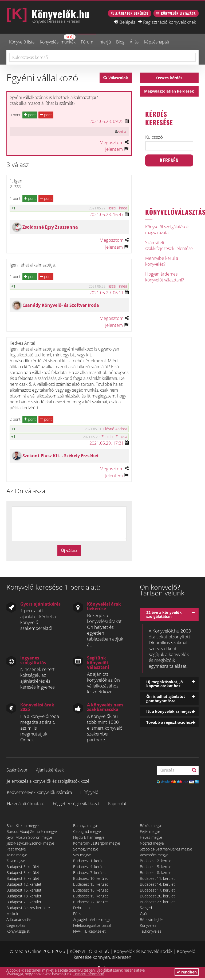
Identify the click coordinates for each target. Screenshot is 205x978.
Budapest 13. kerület (90, 884)
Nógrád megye (152, 843)
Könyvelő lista (21, 42)
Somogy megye (85, 849)
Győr (144, 913)
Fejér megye (150, 831)
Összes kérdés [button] (169, 77)
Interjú (104, 42)
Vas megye (82, 854)
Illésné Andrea (115, 428)
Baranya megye (85, 825)
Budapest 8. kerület (156, 872)
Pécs (77, 913)
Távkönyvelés (150, 931)
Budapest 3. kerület (22, 866)
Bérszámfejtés (152, 919)
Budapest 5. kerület (156, 866)
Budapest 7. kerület (89, 872)
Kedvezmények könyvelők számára (39, 792)
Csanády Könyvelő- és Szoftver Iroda (60, 305)
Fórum (87, 42)
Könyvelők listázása (178, 13)
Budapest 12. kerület (23, 884)
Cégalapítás (15, 925)
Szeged (146, 907)
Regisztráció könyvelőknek (169, 21)
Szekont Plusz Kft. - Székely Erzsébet (60, 456)
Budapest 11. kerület (157, 878)
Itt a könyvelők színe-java (170, 711)
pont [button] (30, 114)
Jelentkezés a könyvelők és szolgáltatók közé (48, 781)
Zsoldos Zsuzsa (114, 436)
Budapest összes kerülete (28, 907)
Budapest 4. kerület (89, 866)
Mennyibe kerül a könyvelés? (161, 261)
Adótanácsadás (18, 919)
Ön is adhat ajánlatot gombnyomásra (165, 698)
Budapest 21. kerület (23, 901)
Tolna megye (16, 854)
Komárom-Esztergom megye (96, 843)
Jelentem (114, 149)
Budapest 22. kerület (90, 901)
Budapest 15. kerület (23, 890)
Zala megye (15, 860)
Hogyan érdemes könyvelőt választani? (164, 277)
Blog (120, 42)
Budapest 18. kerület (23, 896)
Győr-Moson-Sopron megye (29, 837)
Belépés (127, 21)
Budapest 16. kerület (90, 890)
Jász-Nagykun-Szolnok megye (30, 843)
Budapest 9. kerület (22, 878)
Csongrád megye (87, 831)
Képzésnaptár (157, 42)
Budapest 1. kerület (89, 860)
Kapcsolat (117, 803)
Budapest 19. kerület (90, 896)
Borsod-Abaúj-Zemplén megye (31, 831)
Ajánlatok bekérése (131, 13)
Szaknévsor (16, 770)
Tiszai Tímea (117, 207)
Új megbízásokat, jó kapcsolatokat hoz (164, 683)
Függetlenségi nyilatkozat (76, 803)
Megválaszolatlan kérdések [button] (169, 91)
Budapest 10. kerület (90, 878)
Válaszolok (118, 77)
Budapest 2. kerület (156, 860)
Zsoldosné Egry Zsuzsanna (50, 227)
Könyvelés (148, 925)
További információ (88, 973)
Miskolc (12, 913)
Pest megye (16, 849)
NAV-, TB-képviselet (89, 931)
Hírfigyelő (89, 792)
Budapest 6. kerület (22, 872)
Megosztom (112, 142)
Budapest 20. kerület (157, 896)
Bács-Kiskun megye (22, 825)
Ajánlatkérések (50, 770)
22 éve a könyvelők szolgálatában (164, 614)
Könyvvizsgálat (18, 931)
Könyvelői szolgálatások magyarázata (167, 230)
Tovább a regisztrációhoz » (171, 722)
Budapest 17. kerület (157, 890)
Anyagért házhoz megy (91, 919)
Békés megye (151, 825)
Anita (122, 131)
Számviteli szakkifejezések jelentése (169, 245)
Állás (134, 42)
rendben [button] (186, 972)
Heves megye (151, 837)
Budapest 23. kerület (157, 901)
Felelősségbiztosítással (92, 925)
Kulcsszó (154, 137)
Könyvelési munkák (58, 39)
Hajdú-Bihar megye (89, 837)
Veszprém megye (154, 854)
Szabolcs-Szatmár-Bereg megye (166, 849)
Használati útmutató (25, 803)
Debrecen (81, 907)
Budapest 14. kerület (157, 884)
